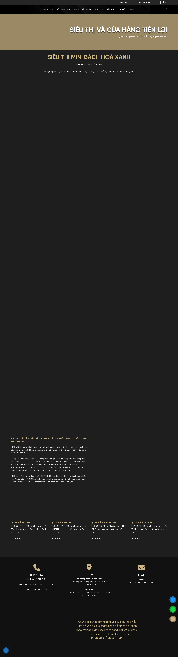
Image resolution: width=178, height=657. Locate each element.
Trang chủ (48, 9)
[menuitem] (145, 9)
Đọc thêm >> (16, 538)
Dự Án (76, 9)
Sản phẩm (86, 9)
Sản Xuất (111, 9)
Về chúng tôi (63, 9)
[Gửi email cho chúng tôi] (164, 2)
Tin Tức (122, 9)
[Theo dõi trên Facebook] (160, 2)
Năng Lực (99, 9)
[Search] (166, 9)
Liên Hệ (132, 9)
